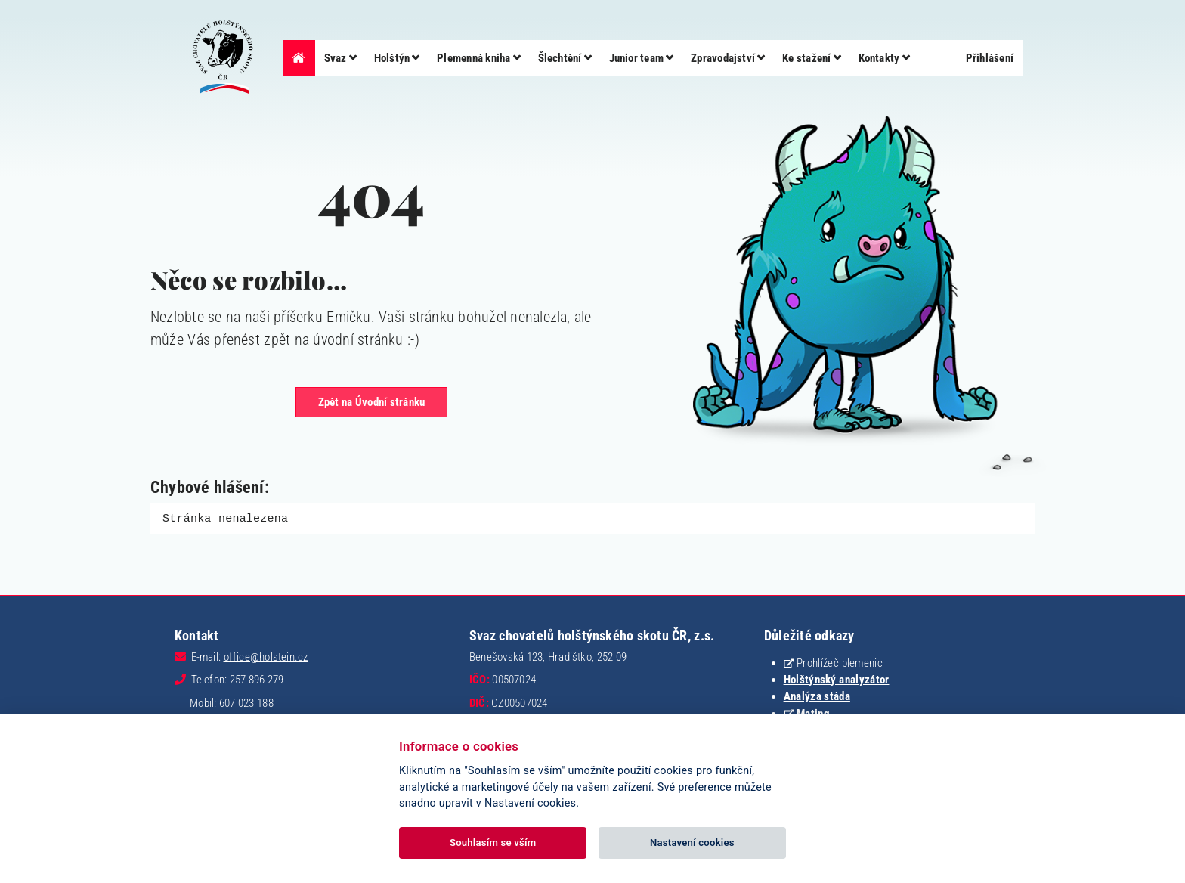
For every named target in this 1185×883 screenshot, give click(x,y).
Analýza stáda (817, 695)
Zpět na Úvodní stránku (371, 402)
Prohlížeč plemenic (840, 662)
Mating (813, 713)
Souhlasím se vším (493, 842)
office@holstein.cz (266, 656)
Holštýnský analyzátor (837, 679)
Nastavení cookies (692, 842)
